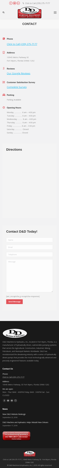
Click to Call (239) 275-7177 (37, 3)
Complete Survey (17, 87)
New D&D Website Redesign (14, 414)
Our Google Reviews (18, 73)
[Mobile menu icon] (55, 12)
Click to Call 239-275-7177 (12, 459)
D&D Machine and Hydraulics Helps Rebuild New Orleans (25, 422)
